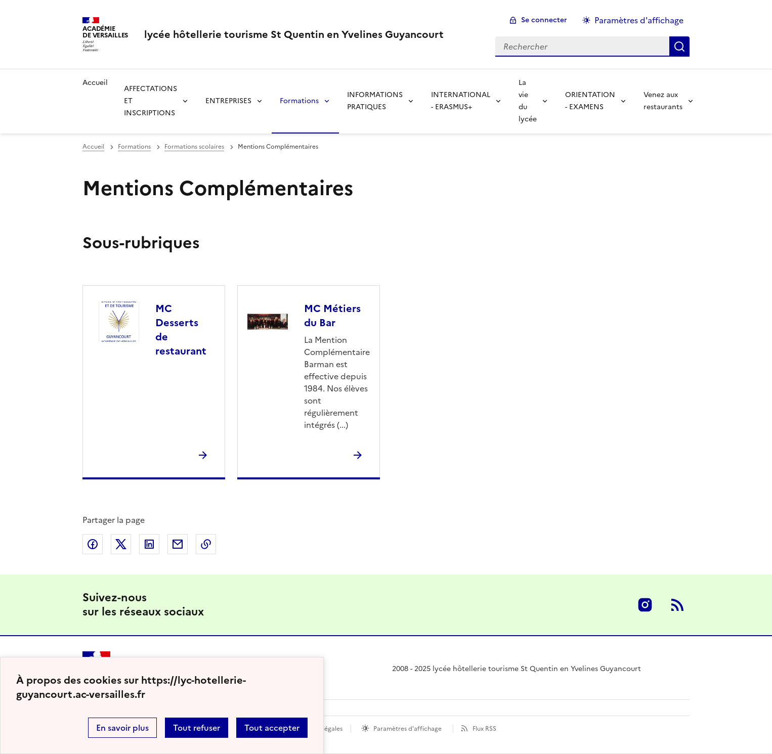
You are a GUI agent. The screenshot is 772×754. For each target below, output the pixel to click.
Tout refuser (196, 728)
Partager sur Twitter (121, 544)
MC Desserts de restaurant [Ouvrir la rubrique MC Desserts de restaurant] (180, 330)
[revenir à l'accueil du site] (294, 34)
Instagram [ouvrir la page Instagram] (645, 605)
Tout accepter (271, 728)
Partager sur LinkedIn (149, 544)
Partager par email (177, 544)
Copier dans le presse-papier (206, 544)
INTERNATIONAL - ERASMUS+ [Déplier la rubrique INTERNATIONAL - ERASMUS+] (460, 101)
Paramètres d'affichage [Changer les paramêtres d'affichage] (638, 20)
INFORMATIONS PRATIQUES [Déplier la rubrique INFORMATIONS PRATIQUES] (375, 101)
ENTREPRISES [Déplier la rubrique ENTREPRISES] (228, 101)
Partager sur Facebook (92, 544)
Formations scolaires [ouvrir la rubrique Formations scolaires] (194, 146)
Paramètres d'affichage (407, 728)
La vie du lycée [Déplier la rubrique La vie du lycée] (528, 100)
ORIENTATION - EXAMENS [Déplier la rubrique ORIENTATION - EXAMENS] (590, 101)
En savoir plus (122, 728)
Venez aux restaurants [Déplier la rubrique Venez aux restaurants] (663, 101)
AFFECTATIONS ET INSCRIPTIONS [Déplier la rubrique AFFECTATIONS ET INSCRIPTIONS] (150, 100)
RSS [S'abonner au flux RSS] (677, 605)
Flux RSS (484, 728)
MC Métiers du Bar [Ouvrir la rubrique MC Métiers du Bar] (332, 315)
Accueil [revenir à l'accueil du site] (95, 82)
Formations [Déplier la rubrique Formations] (299, 101)
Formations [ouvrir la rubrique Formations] (134, 146)
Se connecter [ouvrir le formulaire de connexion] (544, 20)
